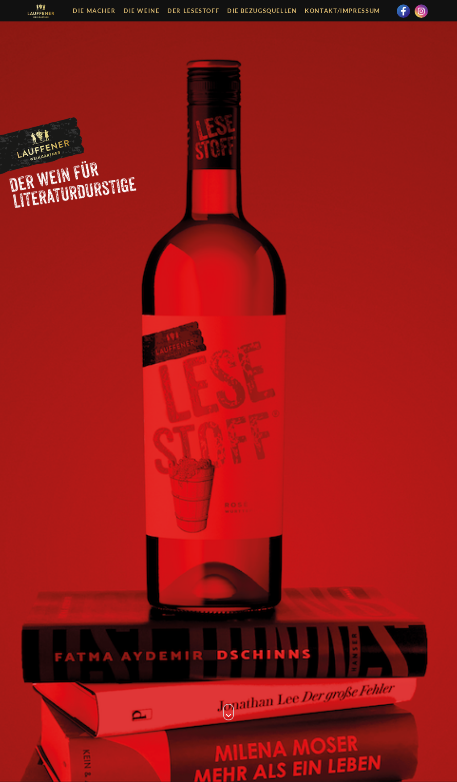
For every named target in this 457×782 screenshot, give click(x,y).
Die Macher (94, 10)
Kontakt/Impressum (342, 10)
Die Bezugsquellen (262, 10)
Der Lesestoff (193, 10)
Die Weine (142, 10)
